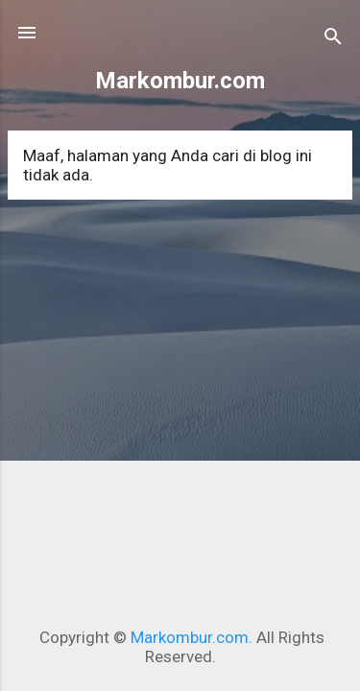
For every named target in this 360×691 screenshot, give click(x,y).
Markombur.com (180, 80)
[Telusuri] (333, 39)
